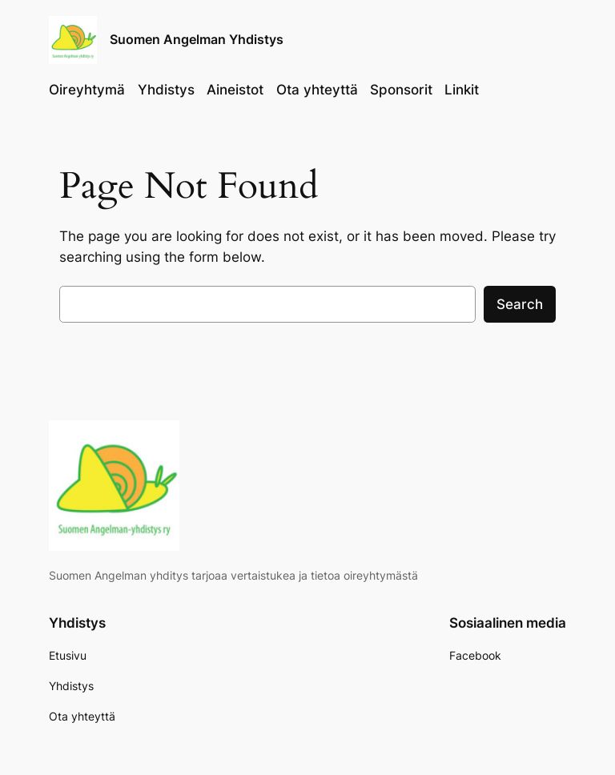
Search (519, 304)
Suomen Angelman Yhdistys (196, 39)
